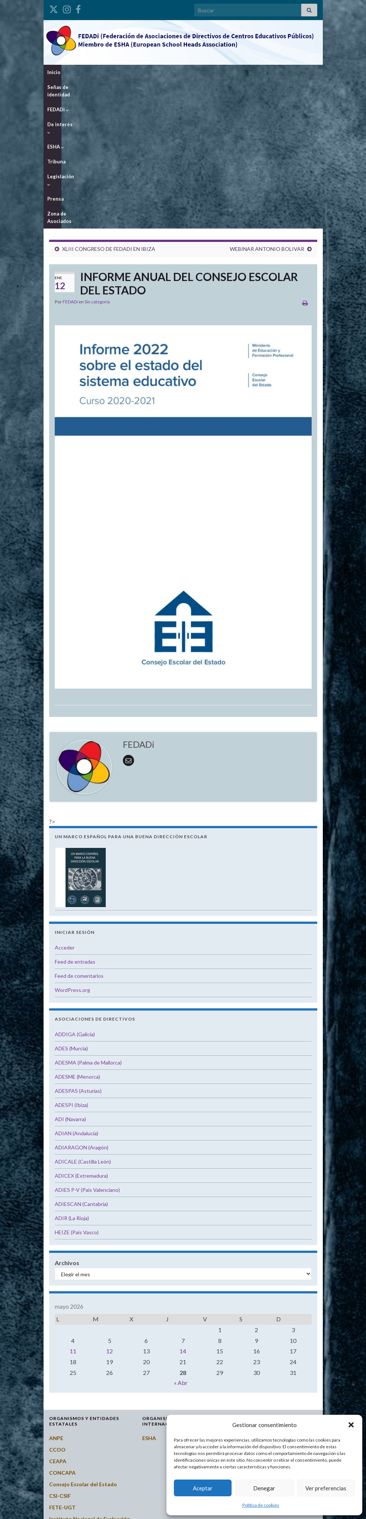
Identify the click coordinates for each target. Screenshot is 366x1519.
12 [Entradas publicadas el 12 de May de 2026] (109, 1216)
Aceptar (203, 1488)
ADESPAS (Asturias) (78, 957)
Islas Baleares (252, 1414)
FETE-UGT (62, 1373)
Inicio (53, 72)
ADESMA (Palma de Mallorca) (88, 928)
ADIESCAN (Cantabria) (81, 1070)
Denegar (264, 1488)
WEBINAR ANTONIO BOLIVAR (267, 115)
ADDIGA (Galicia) (75, 900)
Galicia (243, 1402)
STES (55, 1446)
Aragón (244, 1310)
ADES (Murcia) (71, 914)
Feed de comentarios (79, 842)
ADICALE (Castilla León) (83, 1027)
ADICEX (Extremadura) (81, 1041)
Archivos (67, 1128)
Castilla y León (253, 1356)
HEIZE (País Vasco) (77, 1098)
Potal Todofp (65, 1416)
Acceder (64, 813)
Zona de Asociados (69, 87)
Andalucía (247, 1298)
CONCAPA (62, 1338)
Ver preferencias (325, 1488)
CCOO (57, 1315)
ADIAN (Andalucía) (76, 999)
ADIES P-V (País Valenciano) (87, 1056)
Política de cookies (260, 1505)
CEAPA (57, 1327)
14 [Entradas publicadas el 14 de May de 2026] (182, 1216)
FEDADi (132, 72)
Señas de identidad (90, 72)
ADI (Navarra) (70, 985)
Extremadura (251, 1391)
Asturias (246, 1321)
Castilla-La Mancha (259, 1368)
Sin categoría (97, 167)
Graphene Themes (103, 1510)
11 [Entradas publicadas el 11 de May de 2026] (73, 1216)
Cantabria (247, 1344)
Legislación (253, 72)
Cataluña (246, 1379)
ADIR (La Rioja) (72, 1084)
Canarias (246, 1333)
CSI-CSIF (60, 1362)
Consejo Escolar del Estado (83, 1350)
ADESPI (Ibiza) (71, 971)
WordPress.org (72, 856)
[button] (351, 1425)
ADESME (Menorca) (77, 942)
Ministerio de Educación (79, 1404)
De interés (165, 72)
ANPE (56, 1304)
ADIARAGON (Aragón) (81, 1013)
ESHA (196, 72)
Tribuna (221, 72)
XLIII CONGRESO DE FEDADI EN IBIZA (108, 115)
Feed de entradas (75, 827)
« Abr (181, 1248)
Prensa (285, 72)
